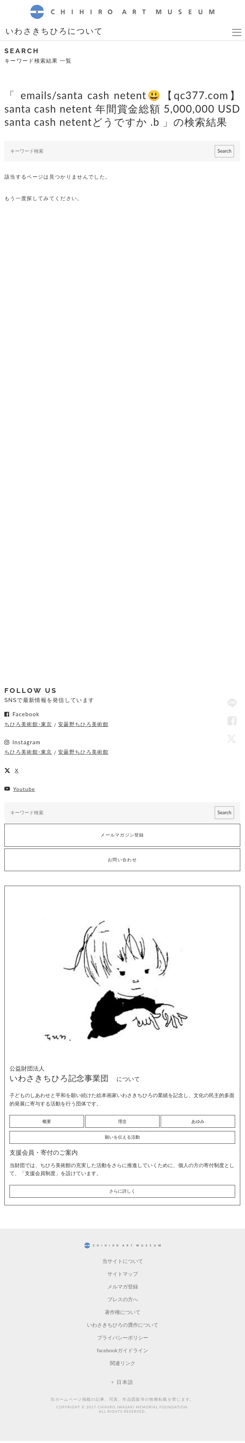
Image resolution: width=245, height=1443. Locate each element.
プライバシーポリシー (122, 1340)
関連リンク (122, 1365)
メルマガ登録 (122, 1289)
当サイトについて (122, 1263)
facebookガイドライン (122, 1353)
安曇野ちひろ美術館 (83, 725)
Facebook (232, 721)
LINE (232, 703)
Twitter (232, 739)
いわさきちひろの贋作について (122, 1327)
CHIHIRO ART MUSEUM (122, 12)
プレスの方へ (122, 1302)
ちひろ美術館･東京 (28, 725)
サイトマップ (122, 1276)
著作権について (123, 1314)
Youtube (24, 790)
